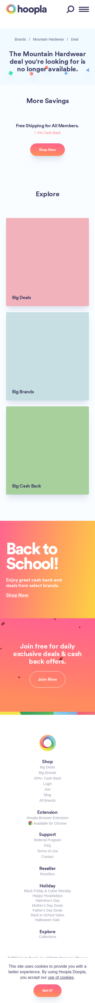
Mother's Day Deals (47, 905)
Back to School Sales (47, 915)
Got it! (47, 990)
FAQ (47, 846)
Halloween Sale (47, 920)
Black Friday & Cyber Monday (47, 891)
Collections (47, 937)
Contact (47, 857)
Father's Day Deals (47, 910)
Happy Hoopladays (47, 896)
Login (47, 784)
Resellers (47, 874)
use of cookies (61, 977)
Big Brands (47, 773)
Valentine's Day (47, 900)
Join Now (47, 679)
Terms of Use (47, 851)
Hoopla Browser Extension (47, 818)
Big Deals (47, 767)
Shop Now (17, 595)
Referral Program (47, 840)
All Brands (48, 800)
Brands (20, 39)
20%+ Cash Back (47, 778)
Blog (47, 795)
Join (47, 789)
